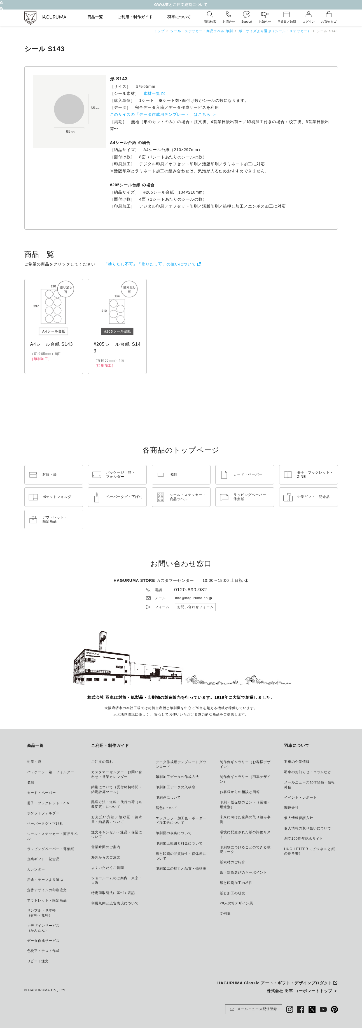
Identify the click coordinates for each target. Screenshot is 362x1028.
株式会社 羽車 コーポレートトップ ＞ (302, 991)
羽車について (179, 17)
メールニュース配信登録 (253, 1009)
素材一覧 (151, 93)
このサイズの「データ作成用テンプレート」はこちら (160, 114)
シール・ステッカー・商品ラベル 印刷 (201, 31)
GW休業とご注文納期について (181, 5)
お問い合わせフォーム (195, 607)
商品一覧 (95, 17)
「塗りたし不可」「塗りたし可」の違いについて (150, 264)
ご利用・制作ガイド (135, 17)
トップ (159, 31)
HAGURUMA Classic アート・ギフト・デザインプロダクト (274, 983)
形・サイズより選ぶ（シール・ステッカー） (275, 31)
